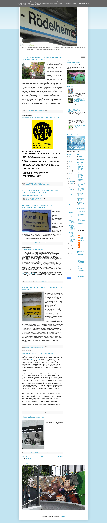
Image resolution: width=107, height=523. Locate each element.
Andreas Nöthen (81, 238)
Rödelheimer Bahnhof (80, 194)
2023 (70, 161)
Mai (70, 246)
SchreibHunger (81, 276)
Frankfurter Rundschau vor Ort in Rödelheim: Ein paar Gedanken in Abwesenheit (74, 110)
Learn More (82, 3)
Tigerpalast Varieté (80, 200)
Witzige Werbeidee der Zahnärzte (33, 417)
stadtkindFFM (80, 268)
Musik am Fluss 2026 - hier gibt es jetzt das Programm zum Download (79, 126)
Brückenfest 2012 (33, 199)
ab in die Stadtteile (37, 184)
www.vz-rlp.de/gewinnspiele (29, 273)
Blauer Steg (27, 199)
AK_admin (82, 235)
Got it (87, 3)
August (71, 189)
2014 (70, 176)
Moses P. (26, 413)
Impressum (80, 157)
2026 (70, 156)
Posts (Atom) (28, 458)
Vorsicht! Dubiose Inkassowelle (33, 250)
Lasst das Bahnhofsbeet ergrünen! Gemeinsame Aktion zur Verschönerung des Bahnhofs (41, 58)
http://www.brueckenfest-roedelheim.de (32, 195)
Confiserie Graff (81, 172)
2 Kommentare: (38, 183)
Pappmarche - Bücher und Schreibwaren (81, 185)
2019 (70, 168)
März (71, 250)
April (71, 248)
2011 (70, 255)
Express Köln (81, 223)
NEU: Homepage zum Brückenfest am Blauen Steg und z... (72, 207)
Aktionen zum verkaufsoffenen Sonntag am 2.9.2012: (40, 118)
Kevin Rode (82, 240)
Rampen (29, 243)
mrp (80, 247)
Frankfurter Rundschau (80, 218)
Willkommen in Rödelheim (81, 204)
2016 (70, 173)
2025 (70, 158)
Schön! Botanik (81, 198)
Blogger (63, 516)
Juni (70, 245)
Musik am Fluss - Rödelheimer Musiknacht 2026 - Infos (79, 89)
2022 (70, 163)
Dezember (72, 181)
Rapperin (30, 413)
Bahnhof (26, 111)
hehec (81, 243)
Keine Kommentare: (38, 198)
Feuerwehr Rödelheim (80, 175)
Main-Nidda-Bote (81, 213)
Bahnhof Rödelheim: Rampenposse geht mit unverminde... (72, 215)
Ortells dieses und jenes (81, 181)
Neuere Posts (24, 456)
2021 (70, 164)
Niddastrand (80, 179)
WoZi (81, 242)
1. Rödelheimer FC (28, 184)
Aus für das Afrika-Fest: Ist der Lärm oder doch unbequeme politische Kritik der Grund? (79, 100)
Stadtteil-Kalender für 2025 (73, 62)
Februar (71, 251)
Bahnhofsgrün (81, 164)
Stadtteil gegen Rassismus (38, 347)
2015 (70, 175)
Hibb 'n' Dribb (80, 274)
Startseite (42, 456)
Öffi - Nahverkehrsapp (81, 220)
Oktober (71, 185)
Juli (70, 243)
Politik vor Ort (81, 159)
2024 (70, 159)
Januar (71, 253)
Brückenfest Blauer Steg (80, 169)
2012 (33, 184)
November (72, 183)
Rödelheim (34, 111)
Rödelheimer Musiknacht (80, 196)
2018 (70, 170)
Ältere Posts (60, 456)
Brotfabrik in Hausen (80, 167)
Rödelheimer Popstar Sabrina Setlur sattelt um (38, 353)
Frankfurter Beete (81, 210)
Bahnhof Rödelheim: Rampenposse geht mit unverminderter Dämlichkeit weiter (37, 206)
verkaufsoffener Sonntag (45, 184)
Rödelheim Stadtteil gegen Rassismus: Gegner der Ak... (72, 228)
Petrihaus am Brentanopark (81, 189)
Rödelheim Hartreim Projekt (41, 413)
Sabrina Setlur (48, 413)
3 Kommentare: (41, 110)
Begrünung (30, 111)
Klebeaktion (27, 347)
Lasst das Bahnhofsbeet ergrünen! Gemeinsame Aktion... (72, 193)
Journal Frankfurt (81, 211)
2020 (70, 166)
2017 (70, 171)
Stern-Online (80, 222)
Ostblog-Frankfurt (81, 183)
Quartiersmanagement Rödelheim (81, 191)
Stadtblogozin (80, 254)
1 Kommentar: (41, 242)
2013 (70, 178)
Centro (79, 171)
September (72, 186)
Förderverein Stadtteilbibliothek (81, 177)
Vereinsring (80, 202)
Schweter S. (54, 413)
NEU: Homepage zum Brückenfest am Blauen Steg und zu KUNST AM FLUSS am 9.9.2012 (41, 191)
